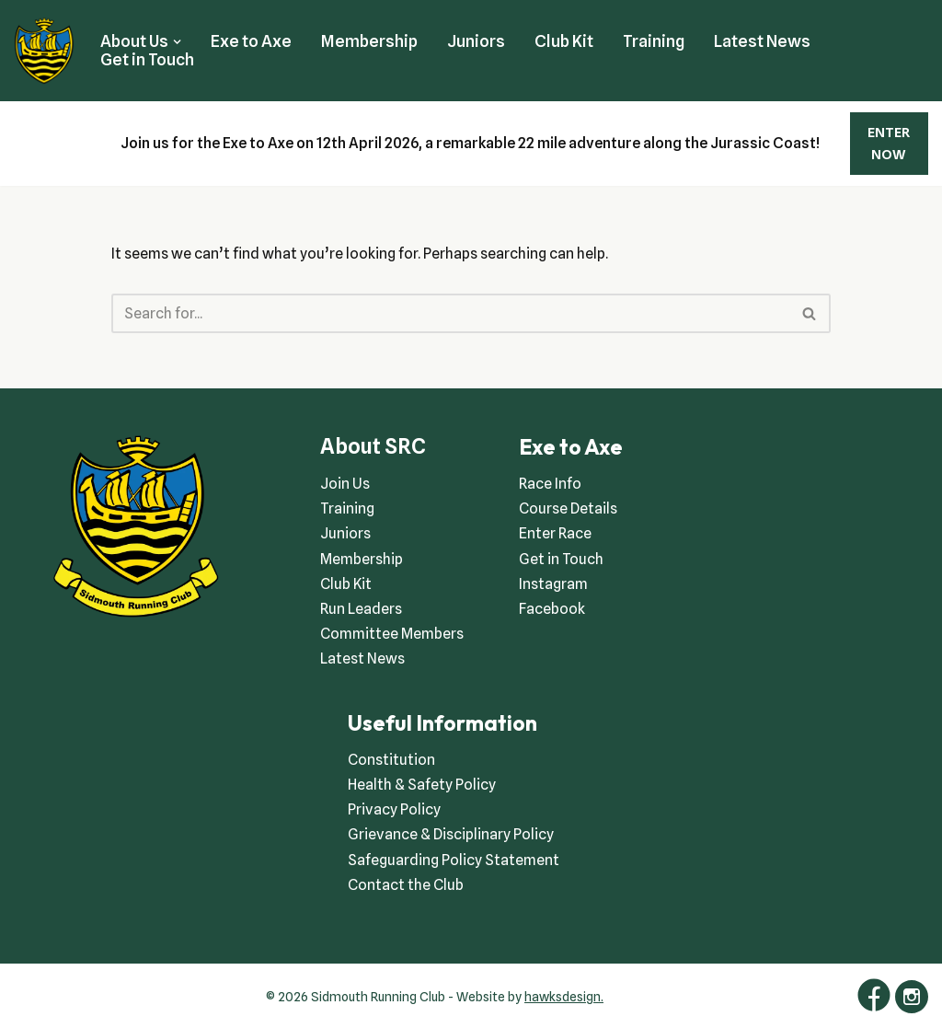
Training (653, 41)
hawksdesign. (563, 996)
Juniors (476, 41)
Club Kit (563, 41)
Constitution (391, 759)
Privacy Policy (394, 809)
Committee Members (392, 633)
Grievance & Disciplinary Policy (451, 834)
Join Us (345, 483)
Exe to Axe (251, 41)
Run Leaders (361, 609)
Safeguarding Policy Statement (453, 860)
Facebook (552, 609)
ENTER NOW (888, 143)
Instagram (553, 584)
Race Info (550, 483)
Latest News (762, 41)
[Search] (450, 313)
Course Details (568, 508)
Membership (369, 41)
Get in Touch (147, 59)
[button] (177, 42)
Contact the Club (406, 885)
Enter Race (555, 533)
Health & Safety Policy (422, 784)
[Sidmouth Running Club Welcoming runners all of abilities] (44, 51)
